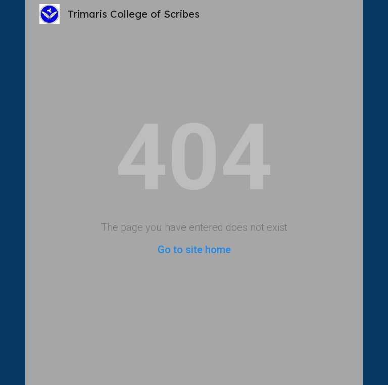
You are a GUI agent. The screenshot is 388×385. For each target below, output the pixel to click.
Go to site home (194, 250)
